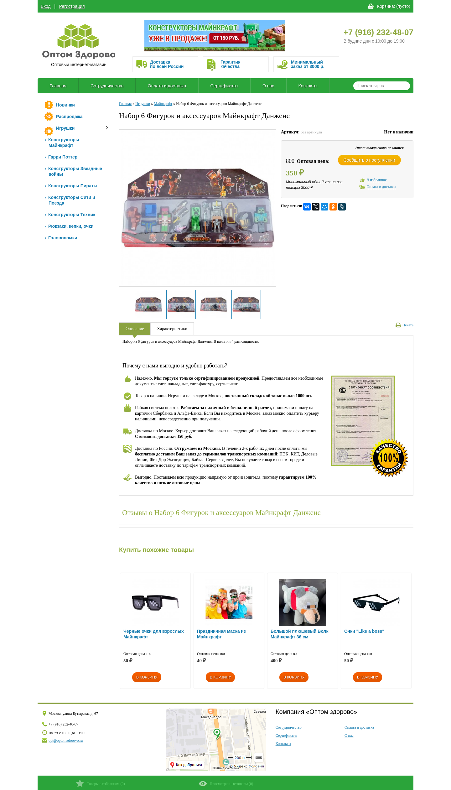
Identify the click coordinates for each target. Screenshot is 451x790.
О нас (268, 86)
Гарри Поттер (61, 156)
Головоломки (61, 237)
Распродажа (69, 116)
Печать (404, 325)
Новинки (65, 104)
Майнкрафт (163, 103)
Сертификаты (224, 86)
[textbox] (381, 85)
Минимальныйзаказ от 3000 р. (307, 64)
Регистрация (72, 6)
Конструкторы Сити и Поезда (70, 200)
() (100, 783)
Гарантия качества (230, 64)
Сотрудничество (107, 86)
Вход (46, 6)
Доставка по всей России (167, 64)
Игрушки (65, 128)
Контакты (307, 86)
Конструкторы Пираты (71, 185)
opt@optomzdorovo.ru (66, 740)
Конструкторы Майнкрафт (62, 142)
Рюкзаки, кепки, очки (69, 226)
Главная (58, 86)
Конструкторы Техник (70, 214)
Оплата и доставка (167, 86)
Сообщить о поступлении (369, 160)
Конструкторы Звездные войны (73, 171)
